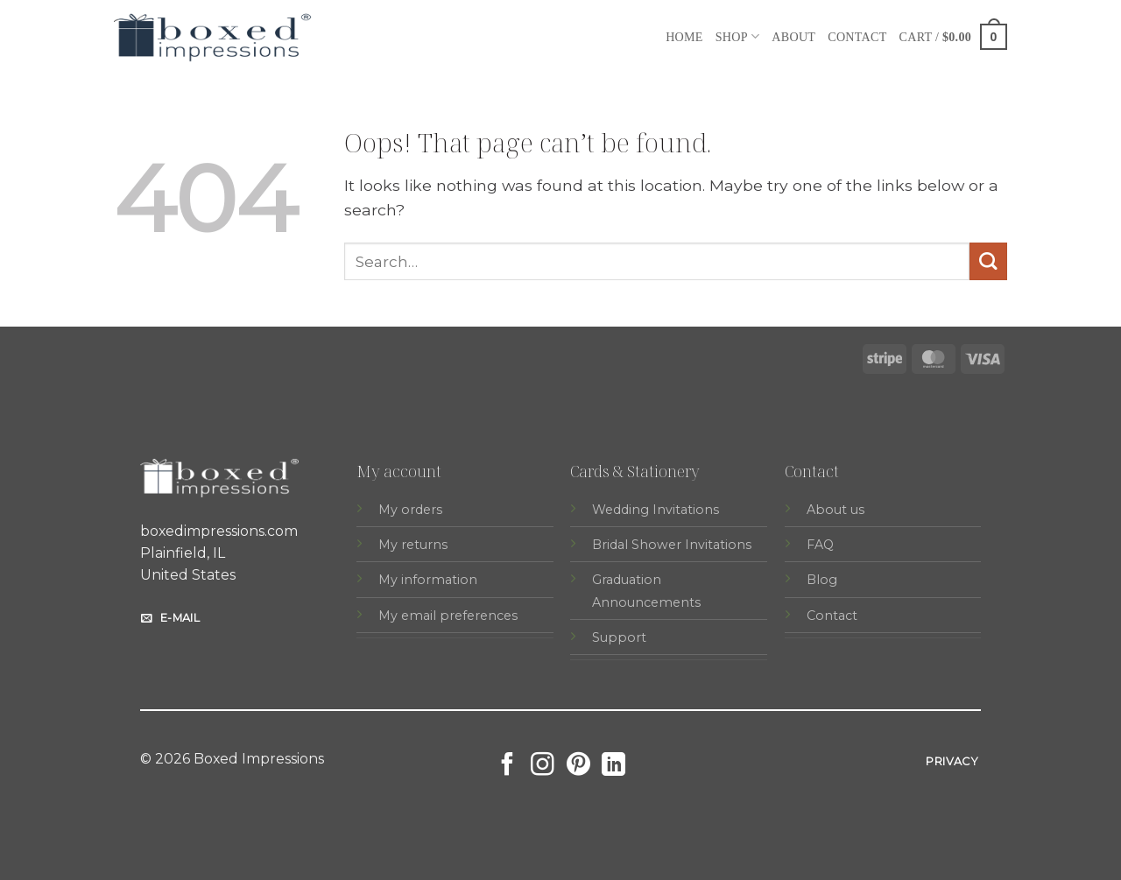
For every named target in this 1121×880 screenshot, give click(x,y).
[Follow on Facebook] (507, 766)
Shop (738, 36)
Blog (822, 580)
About (793, 37)
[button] (953, 36)
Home (684, 37)
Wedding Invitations (655, 509)
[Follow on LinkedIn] (613, 766)
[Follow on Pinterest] (578, 766)
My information (427, 580)
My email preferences (448, 615)
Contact (857, 37)
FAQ (820, 545)
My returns (413, 545)
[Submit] (988, 261)
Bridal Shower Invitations (671, 545)
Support (619, 637)
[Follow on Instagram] (542, 766)
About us (835, 509)
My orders (410, 509)
